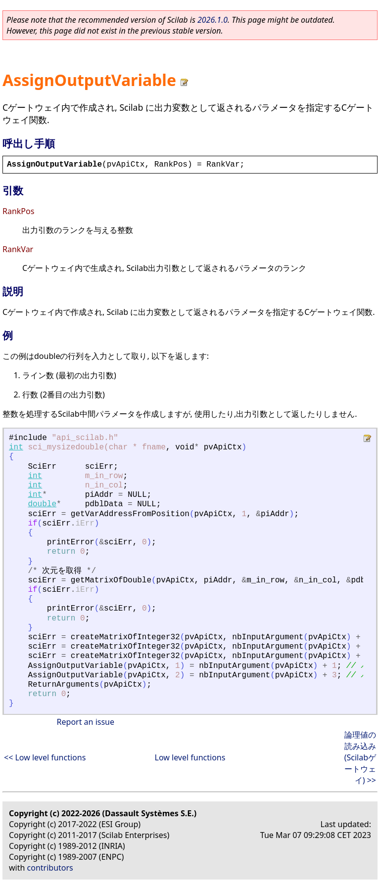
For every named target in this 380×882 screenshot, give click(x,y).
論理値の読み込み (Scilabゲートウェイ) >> (360, 757)
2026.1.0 (212, 19)
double (42, 504)
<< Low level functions (45, 757)
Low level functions (190, 757)
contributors (50, 867)
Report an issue (85, 721)
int (16, 447)
